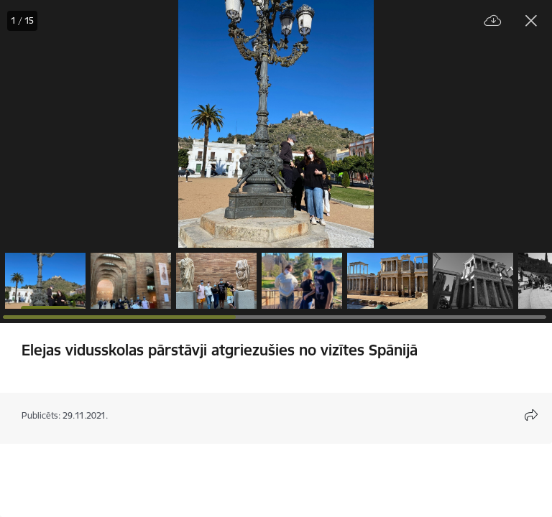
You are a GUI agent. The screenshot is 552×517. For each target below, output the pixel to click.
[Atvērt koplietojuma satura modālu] (531, 415)
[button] (45, 281)
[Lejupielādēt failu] (493, 21)
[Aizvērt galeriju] (531, 20)
